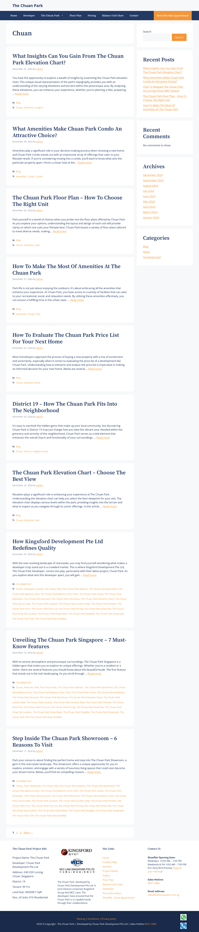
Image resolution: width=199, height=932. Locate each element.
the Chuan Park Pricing (71, 608)
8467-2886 (154, 883)
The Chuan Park (27, 5)
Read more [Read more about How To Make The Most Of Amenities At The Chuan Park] (77, 300)
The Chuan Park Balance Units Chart (59, 593)
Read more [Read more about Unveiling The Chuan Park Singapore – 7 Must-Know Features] (94, 673)
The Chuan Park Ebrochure (66, 598)
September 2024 (153, 180)
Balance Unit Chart (112, 15)
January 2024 (151, 217)
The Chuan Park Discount (37, 598)
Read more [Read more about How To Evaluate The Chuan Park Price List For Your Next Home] (95, 369)
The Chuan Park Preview (103, 603)
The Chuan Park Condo (91, 593)
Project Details (110, 870)
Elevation (29, 107)
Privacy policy (109, 918)
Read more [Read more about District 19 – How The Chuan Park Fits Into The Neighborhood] (103, 437)
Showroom (35, 785)
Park (37, 245)
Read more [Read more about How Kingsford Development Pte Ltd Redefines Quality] (90, 575)
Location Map (110, 862)
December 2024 (153, 175)
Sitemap (80, 918)
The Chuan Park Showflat (82, 613)
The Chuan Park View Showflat (50, 618)
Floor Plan (75, 15)
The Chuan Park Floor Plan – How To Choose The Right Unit (67, 201)
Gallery (106, 875)
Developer (29, 15)
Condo (39, 176)
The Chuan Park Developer (111, 692)
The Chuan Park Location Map (74, 603)
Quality (39, 588)
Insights (39, 107)
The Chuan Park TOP (23, 618)
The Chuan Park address (75, 588)
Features (28, 687)
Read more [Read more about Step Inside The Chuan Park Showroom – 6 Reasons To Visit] (94, 772)
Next (28, 832)
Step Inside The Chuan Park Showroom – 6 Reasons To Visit (64, 741)
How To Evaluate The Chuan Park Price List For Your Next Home (65, 338)
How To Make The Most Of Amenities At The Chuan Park (66, 270)
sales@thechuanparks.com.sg (163, 894)
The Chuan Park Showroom (110, 613)
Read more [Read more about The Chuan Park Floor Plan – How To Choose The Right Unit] (60, 231)
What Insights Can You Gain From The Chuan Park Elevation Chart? (68, 59)
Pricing (92, 15)
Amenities (21, 176)
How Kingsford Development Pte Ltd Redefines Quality (57, 545)
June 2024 (149, 196)
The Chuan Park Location (45, 603)
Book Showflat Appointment (173, 15)
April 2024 (149, 207)
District (28, 451)
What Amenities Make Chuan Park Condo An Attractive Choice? (67, 132)
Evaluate (28, 382)
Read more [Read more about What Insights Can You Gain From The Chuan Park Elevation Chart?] (22, 93)
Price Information (112, 893)
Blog (18, 102)
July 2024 (148, 191)
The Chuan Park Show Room (52, 613)
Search (147, 31)
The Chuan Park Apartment (103, 588)
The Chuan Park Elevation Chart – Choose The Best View (69, 476)
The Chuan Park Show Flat (97, 608)
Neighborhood (40, 451)
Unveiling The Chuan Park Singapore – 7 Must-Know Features (69, 643)
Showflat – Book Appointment (119, 897)
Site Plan (107, 866)
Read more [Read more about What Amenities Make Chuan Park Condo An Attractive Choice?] (85, 162)
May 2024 (149, 201)
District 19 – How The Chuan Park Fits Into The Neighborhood (64, 407)
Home (13, 15)
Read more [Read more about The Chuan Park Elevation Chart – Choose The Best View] (110, 506)
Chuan (19, 107)
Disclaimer (93, 918)
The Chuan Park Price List (44, 608)
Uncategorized (23, 583)
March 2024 (150, 212)
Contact (134, 15)
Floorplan (29, 245)
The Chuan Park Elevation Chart (97, 598)
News (146, 252)
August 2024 (150, 185)
